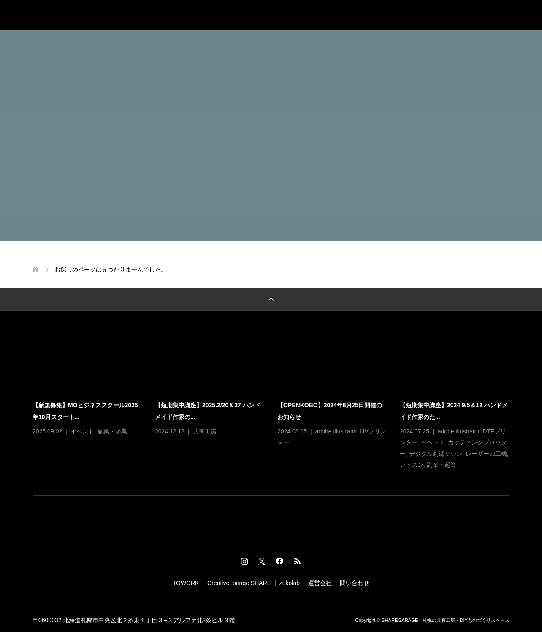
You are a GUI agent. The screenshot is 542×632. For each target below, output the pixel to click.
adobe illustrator (336, 431)
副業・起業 (112, 431)
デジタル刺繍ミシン (435, 453)
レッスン (411, 464)
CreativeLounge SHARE (239, 583)
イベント (82, 431)
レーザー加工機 (486, 453)
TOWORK (186, 583)
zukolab (289, 583)
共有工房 (205, 431)
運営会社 (320, 583)
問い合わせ (354, 583)
